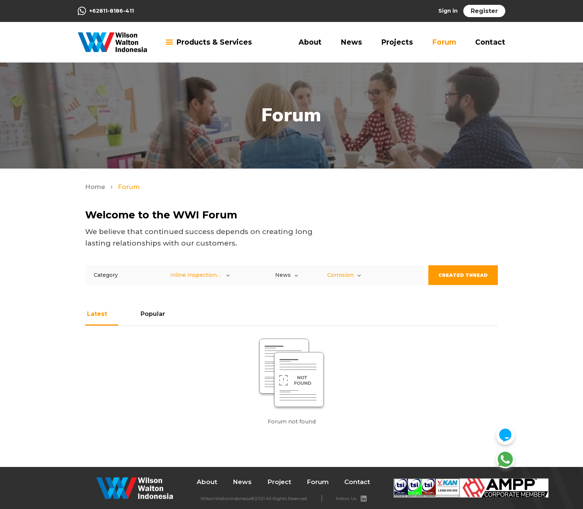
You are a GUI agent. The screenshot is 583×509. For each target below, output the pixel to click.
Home (96, 187)
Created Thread (463, 275)
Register (484, 11)
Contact (490, 42)
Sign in (448, 10)
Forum (444, 42)
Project (279, 482)
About (310, 42)
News (351, 42)
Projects (397, 42)
